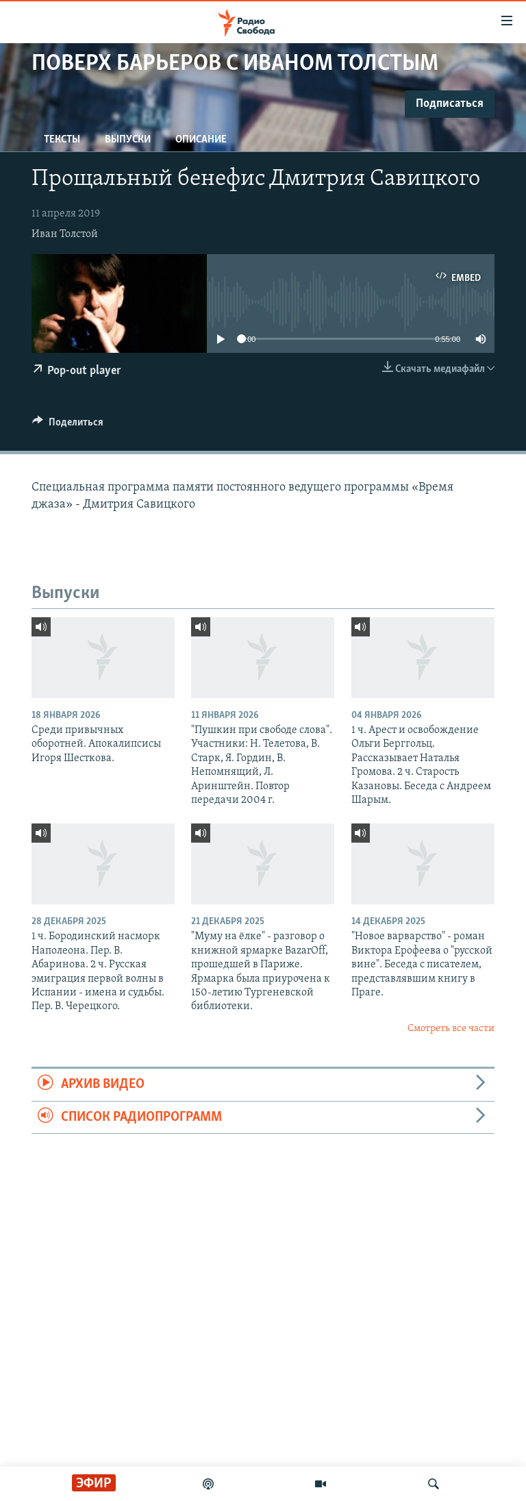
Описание (201, 139)
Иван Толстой (65, 234)
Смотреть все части (451, 1029)
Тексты (62, 139)
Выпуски (128, 139)
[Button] (67, 425)
